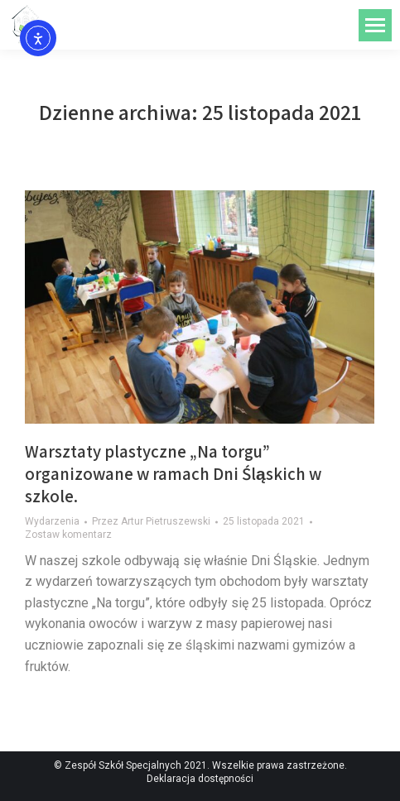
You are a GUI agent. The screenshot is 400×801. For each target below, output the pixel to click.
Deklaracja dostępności (200, 778)
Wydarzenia (52, 521)
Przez (151, 521)
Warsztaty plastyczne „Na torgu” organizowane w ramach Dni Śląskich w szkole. (173, 474)
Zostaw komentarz (68, 534)
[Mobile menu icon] (375, 25)
